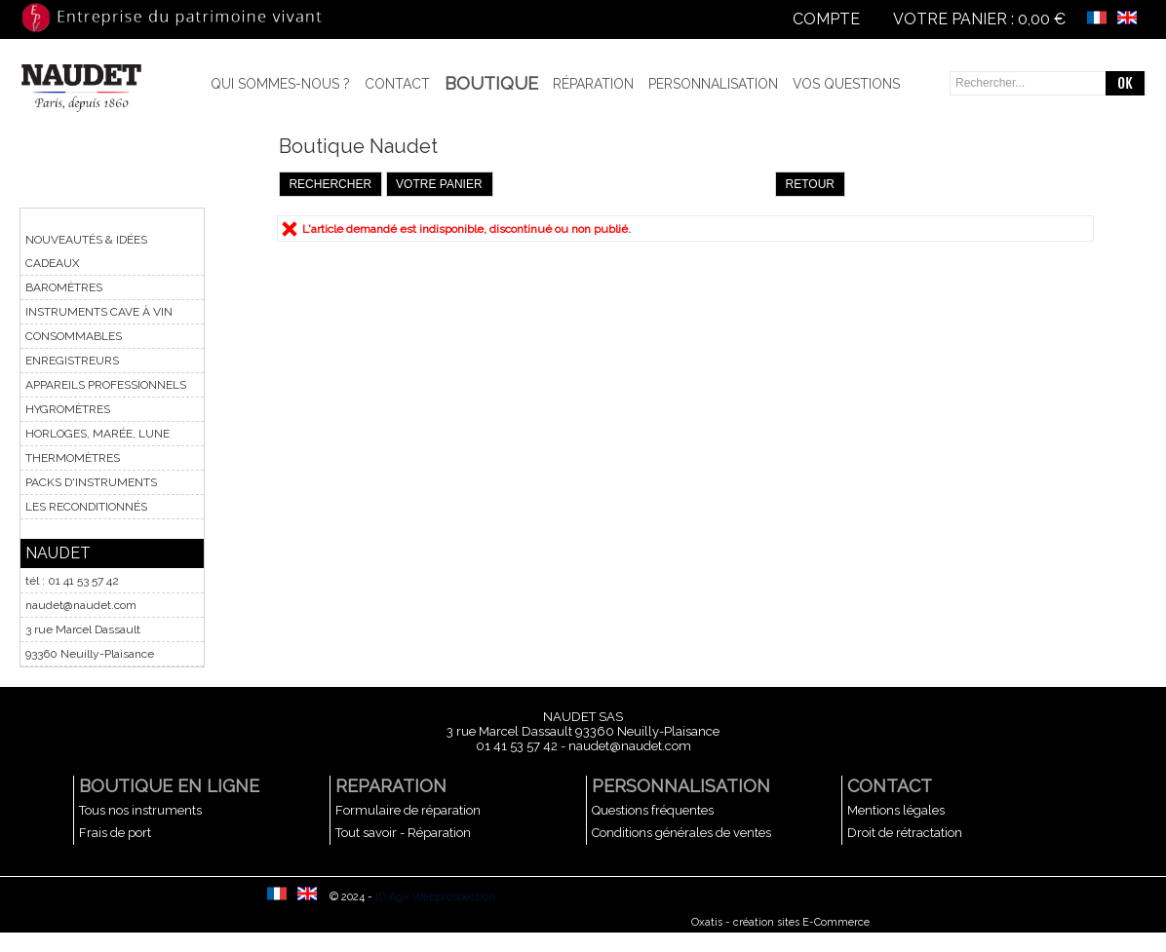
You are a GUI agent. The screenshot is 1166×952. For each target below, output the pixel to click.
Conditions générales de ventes (681, 832)
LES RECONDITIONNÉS (86, 507)
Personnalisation (713, 84)
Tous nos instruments (140, 810)
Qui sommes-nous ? (280, 84)
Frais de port (115, 832)
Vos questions (846, 84)
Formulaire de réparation (408, 810)
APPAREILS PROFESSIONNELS (105, 385)
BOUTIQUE (491, 83)
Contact (397, 84)
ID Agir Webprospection (435, 897)
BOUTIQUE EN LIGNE (169, 786)
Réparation (593, 84)
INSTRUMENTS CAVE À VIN (99, 312)
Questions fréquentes (653, 810)
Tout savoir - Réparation (403, 832)
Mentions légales (896, 810)
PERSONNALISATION (681, 786)
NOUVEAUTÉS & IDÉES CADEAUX (86, 251)
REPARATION (391, 786)
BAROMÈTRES (63, 287)
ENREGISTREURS (72, 360)
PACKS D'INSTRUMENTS (91, 482)
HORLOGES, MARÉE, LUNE (97, 433)
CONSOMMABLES (73, 336)
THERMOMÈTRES (72, 458)
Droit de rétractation (904, 832)
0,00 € (1042, 19)
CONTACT (889, 786)
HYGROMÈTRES (67, 409)
